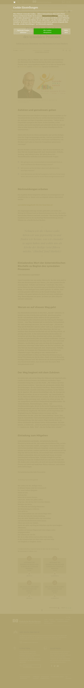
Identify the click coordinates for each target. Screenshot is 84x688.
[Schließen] (42, 2)
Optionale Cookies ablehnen (23, 31)
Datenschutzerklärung (50, 16)
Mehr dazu (66, 31)
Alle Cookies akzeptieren (47, 31)
